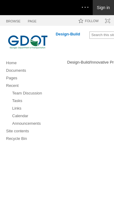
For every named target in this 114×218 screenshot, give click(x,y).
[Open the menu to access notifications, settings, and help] (85, 7)
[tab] (13, 20)
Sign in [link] (103, 7)
